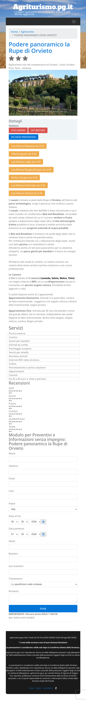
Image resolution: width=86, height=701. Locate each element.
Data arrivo (15, 516)
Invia (43, 608)
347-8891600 (38, 130)
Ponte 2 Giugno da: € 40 (24, 177)
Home (14, 31)
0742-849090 (18, 130)
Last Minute (48, 688)
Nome (12, 453)
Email (12, 478)
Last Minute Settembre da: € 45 (28, 185)
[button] (14, 93)
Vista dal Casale (43, 75)
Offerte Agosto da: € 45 (24, 154)
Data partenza (16, 528)
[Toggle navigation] (74, 22)
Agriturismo (27, 31)
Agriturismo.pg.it (43, 6)
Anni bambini (16, 566)
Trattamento (15, 578)
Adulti (12, 541)
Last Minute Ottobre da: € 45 (26, 193)
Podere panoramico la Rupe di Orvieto (39, 47)
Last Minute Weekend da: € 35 (27, 146)
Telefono (13, 466)
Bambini (13, 553)
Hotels (38, 688)
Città (11, 491)
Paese (12, 503)
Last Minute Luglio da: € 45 (26, 161)
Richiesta (14, 591)
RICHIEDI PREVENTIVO (23, 137)
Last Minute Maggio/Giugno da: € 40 (31, 169)
